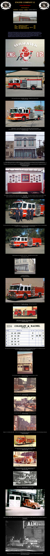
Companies (21, 9)
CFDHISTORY (15, 9)
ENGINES (26, 9)
